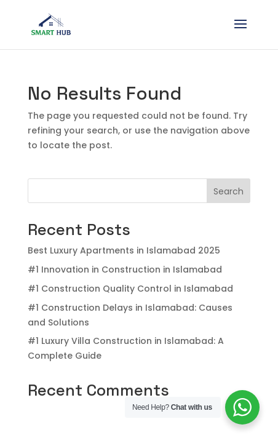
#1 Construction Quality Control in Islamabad (130, 288)
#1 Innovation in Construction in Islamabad (125, 269)
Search (228, 191)
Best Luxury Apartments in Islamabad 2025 (124, 250)
